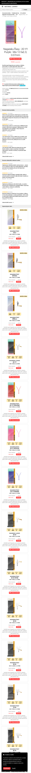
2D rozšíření (23, 13)
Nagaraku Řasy (14, 232)
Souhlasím (7, 768)
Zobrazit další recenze (8, 156)
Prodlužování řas (15, 13)
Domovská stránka (6, 13)
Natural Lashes (11, 6)
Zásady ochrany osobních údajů (18, 771)
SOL (27, 771)
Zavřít (13, 768)
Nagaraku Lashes (14, 362)
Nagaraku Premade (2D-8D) (8, 14)
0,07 (17, 14)
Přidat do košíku (15, 59)
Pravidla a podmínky (5, 771)
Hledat (25, 9)
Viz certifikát (10, 99)
